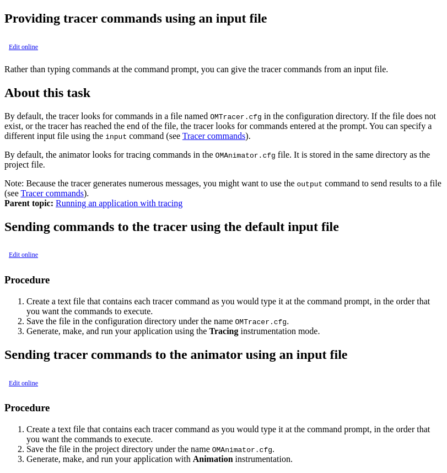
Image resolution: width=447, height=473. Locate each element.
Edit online (23, 47)
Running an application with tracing (119, 203)
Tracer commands (214, 136)
